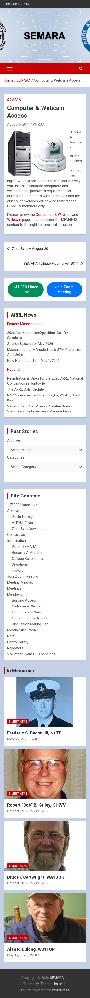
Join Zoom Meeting (22, 576)
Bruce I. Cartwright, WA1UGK (35, 877)
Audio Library (22, 517)
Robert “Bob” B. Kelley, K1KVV (36, 805)
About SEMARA (24, 546)
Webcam (14, 219)
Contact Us (16, 535)
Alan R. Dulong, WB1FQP (31, 949)
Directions (20, 564)
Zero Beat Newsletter (29, 529)
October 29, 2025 (20, 811)
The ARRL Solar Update (25, 389)
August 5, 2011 (18, 124)
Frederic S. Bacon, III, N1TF (34, 732)
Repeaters (15, 648)
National (13, 369)
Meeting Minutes (20, 582)
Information (16, 541)
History (17, 570)
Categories (15, 457)
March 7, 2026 (18, 739)
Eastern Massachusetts (26, 324)
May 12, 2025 (17, 955)
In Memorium (21, 670)
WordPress (60, 990)
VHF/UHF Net (22, 523)
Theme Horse (51, 984)
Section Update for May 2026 (30, 344)
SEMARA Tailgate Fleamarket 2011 (51, 263)
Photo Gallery (17, 642)
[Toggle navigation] (10, 68)
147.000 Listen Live (22, 505)
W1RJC (38, 124)
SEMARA (14, 100)
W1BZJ (36, 739)
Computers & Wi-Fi (27, 612)
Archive (13, 511)
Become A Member (27, 552)
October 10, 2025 (20, 883)
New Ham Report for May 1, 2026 (33, 361)
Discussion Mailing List (30, 624)
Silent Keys (18, 721)
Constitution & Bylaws (29, 618)
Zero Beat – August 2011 (32, 249)
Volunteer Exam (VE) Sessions (31, 654)
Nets (11, 636)
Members (14, 594)
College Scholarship (27, 558)
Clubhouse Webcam (28, 606)
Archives (14, 440)
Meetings (14, 588)
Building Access (24, 600)
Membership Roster (22, 630)
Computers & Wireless (53, 214)
